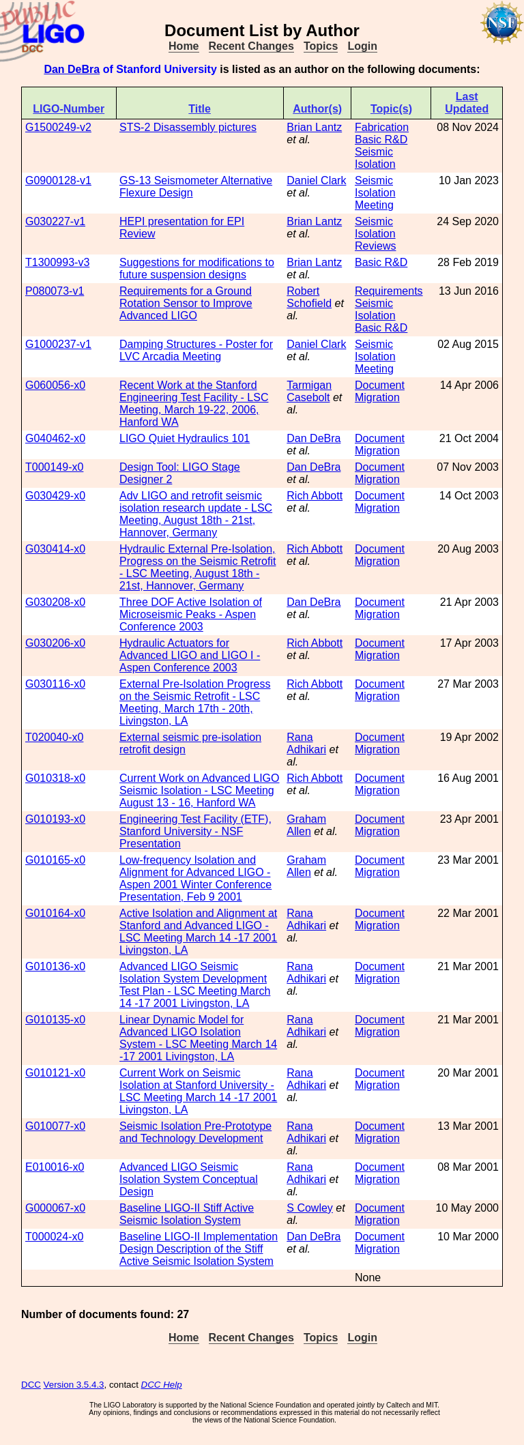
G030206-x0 (55, 643)
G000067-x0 (55, 1208)
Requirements (389, 291)
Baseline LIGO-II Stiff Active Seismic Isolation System (186, 1214)
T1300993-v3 (57, 262)
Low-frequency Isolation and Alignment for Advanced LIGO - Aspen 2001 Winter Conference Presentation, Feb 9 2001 (195, 878)
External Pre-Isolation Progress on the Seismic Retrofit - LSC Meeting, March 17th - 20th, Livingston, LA (194, 702)
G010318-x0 (55, 778)
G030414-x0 (55, 549)
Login (362, 46)
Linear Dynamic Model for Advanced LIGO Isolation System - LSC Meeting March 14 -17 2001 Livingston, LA (198, 1038)
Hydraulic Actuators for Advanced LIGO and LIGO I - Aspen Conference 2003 (189, 655)
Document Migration (380, 391)
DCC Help (161, 1385)
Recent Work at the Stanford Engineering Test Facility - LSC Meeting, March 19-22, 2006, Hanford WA (193, 403)
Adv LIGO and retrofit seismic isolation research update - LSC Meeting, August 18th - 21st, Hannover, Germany (195, 514)
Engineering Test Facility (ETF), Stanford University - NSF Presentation (195, 831)
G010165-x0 (55, 860)
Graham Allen (306, 825)
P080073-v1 (54, 291)
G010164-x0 (55, 913)
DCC (31, 1385)
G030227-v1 (55, 221)
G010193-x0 (55, 819)
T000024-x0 (54, 1236)
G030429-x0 (55, 495)
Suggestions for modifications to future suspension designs (196, 268)
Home (184, 46)
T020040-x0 (54, 737)
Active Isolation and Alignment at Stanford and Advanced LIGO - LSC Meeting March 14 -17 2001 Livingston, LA (198, 931)
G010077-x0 (55, 1126)
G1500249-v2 (58, 127)
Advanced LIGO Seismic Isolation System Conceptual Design (188, 1179)
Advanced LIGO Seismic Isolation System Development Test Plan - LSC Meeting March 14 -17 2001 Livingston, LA (194, 985)
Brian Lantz (314, 127)
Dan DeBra (72, 69)
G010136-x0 (55, 966)
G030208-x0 (55, 602)
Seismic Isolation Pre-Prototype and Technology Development (195, 1132)
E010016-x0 (54, 1167)
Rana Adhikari (306, 743)
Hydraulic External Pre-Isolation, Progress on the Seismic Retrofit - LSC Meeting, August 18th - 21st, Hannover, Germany (197, 567)
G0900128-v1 (58, 180)
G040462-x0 (55, 438)
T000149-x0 (54, 467)
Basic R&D (381, 139)
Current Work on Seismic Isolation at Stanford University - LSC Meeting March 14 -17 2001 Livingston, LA (198, 1091)
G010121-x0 (55, 1073)
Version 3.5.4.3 (74, 1385)
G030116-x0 (55, 684)
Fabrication (382, 127)
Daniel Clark (316, 180)
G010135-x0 (55, 1019)
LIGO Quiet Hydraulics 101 (184, 438)
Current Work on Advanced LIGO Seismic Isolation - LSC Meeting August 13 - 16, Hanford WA (199, 790)
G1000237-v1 (58, 344)
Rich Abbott (315, 495)
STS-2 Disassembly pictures (188, 127)
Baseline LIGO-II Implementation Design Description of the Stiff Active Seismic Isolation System (198, 1249)
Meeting (374, 205)
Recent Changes (251, 46)
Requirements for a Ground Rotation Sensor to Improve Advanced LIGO (185, 303)
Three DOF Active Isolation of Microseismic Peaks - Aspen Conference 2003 (190, 614)
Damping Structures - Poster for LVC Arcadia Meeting (196, 350)
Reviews (375, 246)
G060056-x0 (55, 385)
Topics (321, 46)
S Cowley (310, 1208)
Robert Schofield (309, 297)
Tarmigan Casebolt (309, 391)
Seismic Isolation (375, 158)
